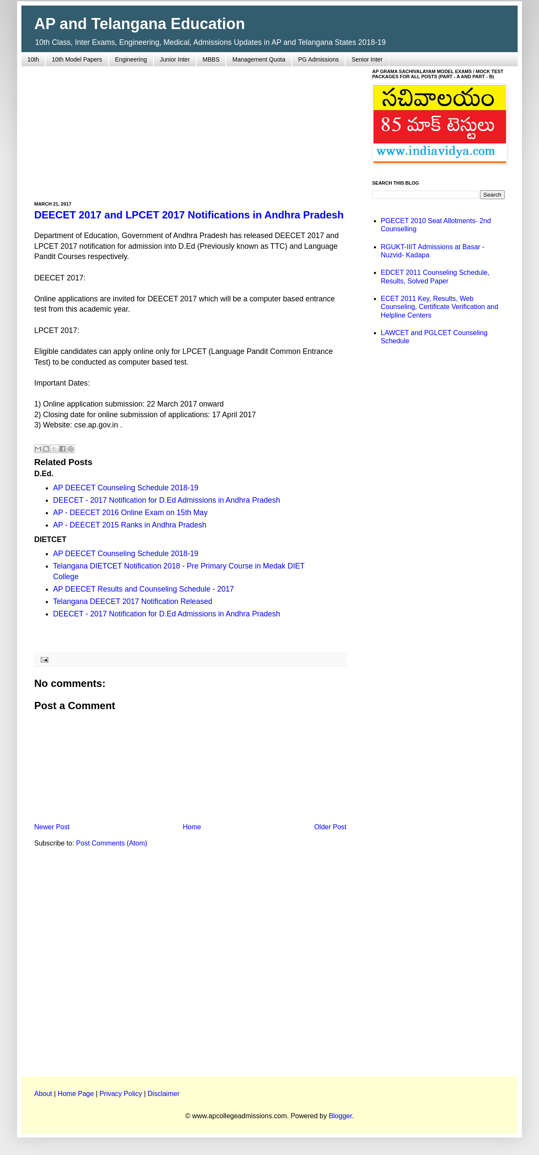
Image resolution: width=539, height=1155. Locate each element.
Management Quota (258, 59)
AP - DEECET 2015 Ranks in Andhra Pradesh (129, 525)
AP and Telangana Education (139, 23)
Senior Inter (367, 59)
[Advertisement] (190, 129)
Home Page (76, 1093)
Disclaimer (164, 1093)
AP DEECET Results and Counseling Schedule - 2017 (143, 589)
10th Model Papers (77, 59)
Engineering (131, 59)
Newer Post (52, 827)
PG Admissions (318, 59)
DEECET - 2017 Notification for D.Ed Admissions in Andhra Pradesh (166, 500)
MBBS (211, 59)
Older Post (330, 827)
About (43, 1093)
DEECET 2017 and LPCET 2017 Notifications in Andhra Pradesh (189, 215)
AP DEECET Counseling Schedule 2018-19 (125, 487)
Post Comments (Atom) (111, 843)
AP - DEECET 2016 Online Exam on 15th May (130, 512)
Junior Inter (175, 59)
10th (33, 59)
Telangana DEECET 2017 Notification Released (132, 601)
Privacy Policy (120, 1093)
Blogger (340, 1116)
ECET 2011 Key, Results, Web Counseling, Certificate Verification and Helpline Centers (439, 306)
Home (192, 827)
